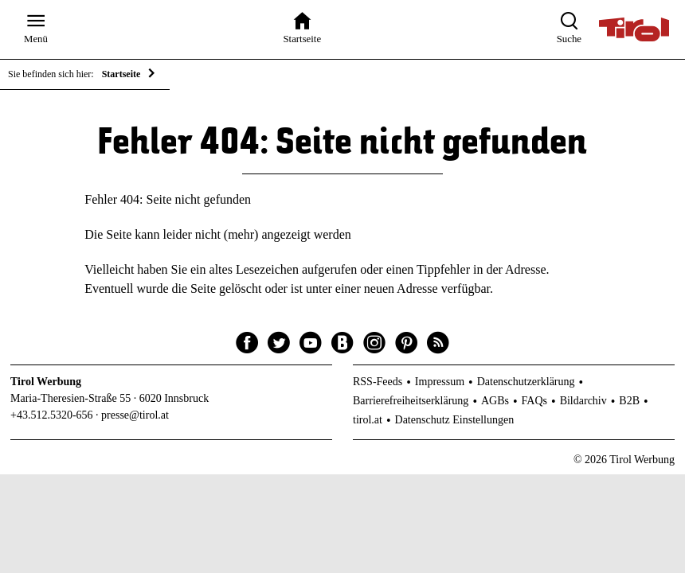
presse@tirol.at (135, 415)
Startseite (121, 74)
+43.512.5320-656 (51, 415)
